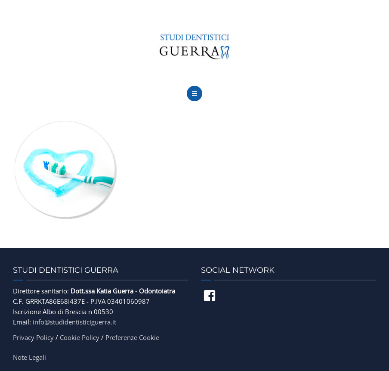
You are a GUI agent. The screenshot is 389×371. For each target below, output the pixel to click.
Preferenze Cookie (132, 337)
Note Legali (29, 357)
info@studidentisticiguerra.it (74, 322)
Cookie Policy (79, 337)
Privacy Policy (33, 337)
